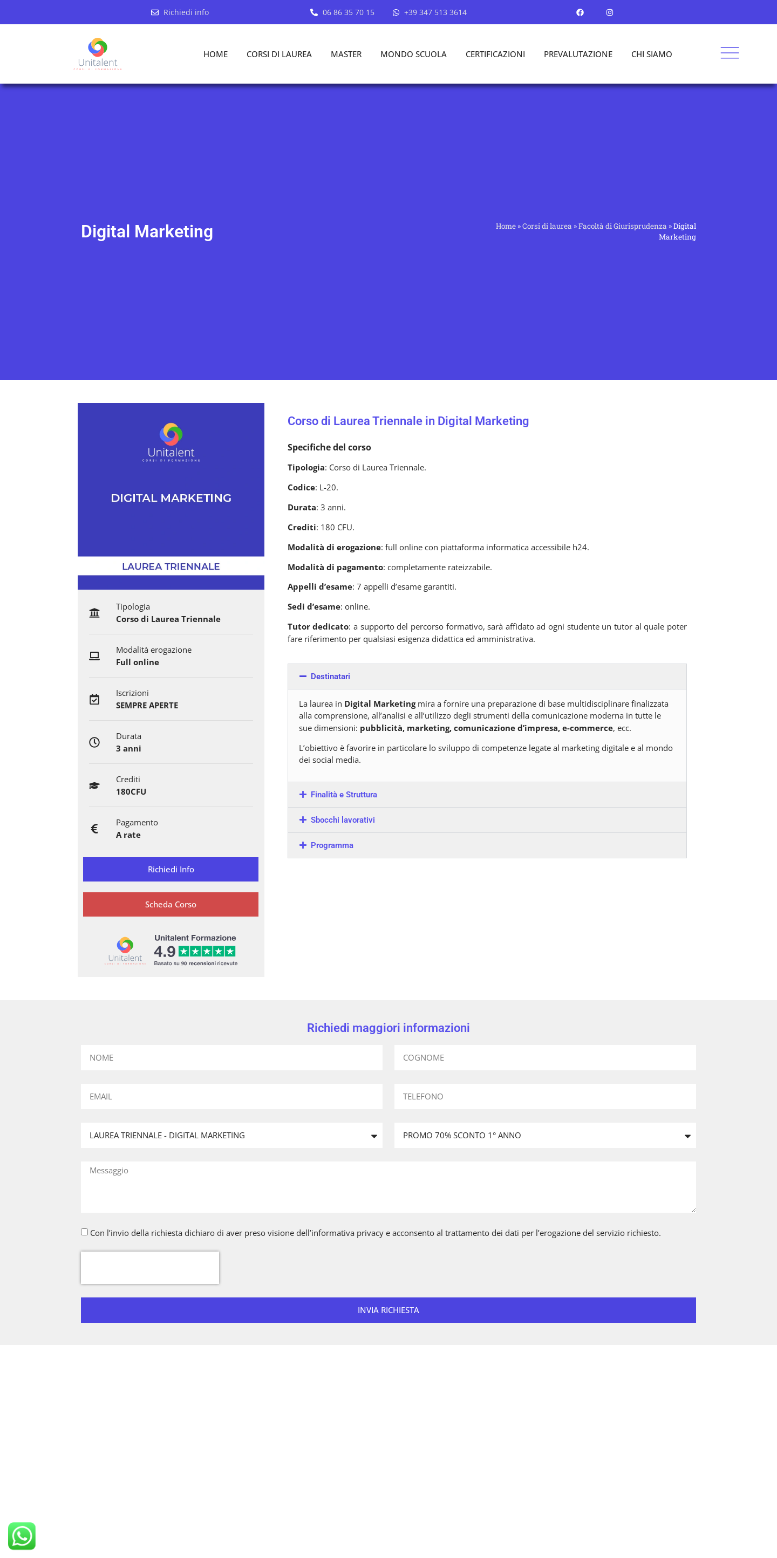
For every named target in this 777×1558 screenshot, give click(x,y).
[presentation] (150, 1268)
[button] (487, 676)
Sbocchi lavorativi (343, 820)
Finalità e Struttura (344, 795)
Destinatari (330, 676)
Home (506, 226)
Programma (332, 845)
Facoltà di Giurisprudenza (622, 226)
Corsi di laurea (547, 226)
